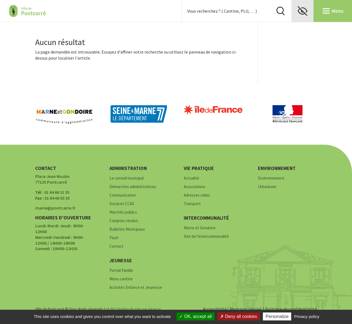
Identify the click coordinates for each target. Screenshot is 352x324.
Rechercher (281, 11)
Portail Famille (121, 270)
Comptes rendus (123, 221)
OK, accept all (195, 316)
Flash (114, 238)
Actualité (191, 178)
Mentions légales (246, 309)
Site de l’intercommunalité (206, 236)
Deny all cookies (238, 316)
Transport (192, 204)
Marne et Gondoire (200, 228)
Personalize (277, 316)
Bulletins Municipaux (127, 229)
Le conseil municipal (126, 178)
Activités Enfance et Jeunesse (135, 287)
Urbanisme (267, 187)
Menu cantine (121, 279)
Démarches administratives (132, 187)
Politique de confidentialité (291, 309)
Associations (194, 187)
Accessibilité (215, 309)
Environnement (271, 178)
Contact (116, 246)
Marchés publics (123, 212)
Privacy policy (307, 316)
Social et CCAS (121, 204)
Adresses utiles (197, 195)
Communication (122, 195)
